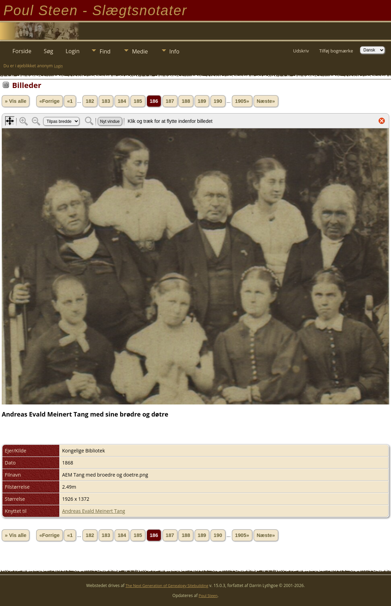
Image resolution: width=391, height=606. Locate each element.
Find (104, 51)
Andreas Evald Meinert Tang (93, 511)
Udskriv (301, 51)
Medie (140, 51)
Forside (21, 51)
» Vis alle (15, 101)
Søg (48, 51)
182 (90, 101)
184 (122, 101)
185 (138, 101)
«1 (69, 101)
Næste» (266, 101)
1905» (242, 101)
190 (218, 101)
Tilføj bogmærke (336, 51)
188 (186, 101)
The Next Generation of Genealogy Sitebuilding (167, 585)
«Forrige (49, 101)
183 (106, 101)
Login (73, 51)
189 (202, 101)
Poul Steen (208, 595)
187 (170, 101)
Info (174, 51)
